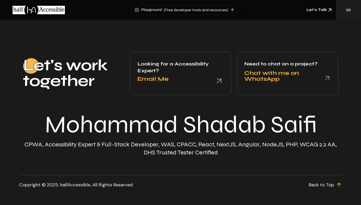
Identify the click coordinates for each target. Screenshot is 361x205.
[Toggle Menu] (348, 10)
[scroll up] (329, 181)
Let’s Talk (320, 10)
